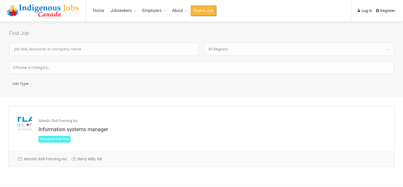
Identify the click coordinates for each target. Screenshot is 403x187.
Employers (152, 10)
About (177, 10)
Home (98, 10)
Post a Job (203, 10)
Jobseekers (121, 10)
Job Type (20, 83)
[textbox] (48, 67)
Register (385, 10)
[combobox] (299, 49)
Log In (364, 10)
